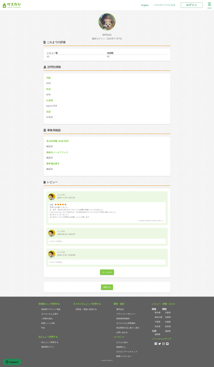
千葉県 (157, 321)
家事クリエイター (124, 356)
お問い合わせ (122, 332)
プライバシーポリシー (125, 314)
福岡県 (157, 334)
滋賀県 (168, 331)
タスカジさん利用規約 (125, 323)
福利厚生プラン (48, 346)
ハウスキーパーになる (164, 5)
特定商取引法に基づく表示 (127, 327)
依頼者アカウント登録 (50, 309)
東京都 (157, 312)
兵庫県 (168, 317)
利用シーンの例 (48, 323)
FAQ (43, 327)
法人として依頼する (49, 342)
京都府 (168, 321)
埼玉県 (157, 326)
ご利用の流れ (47, 318)
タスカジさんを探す (49, 314)
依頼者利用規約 (123, 318)
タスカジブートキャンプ (126, 351)
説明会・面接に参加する (86, 309)
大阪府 (168, 312)
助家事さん (121, 347)
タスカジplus (122, 342)
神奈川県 (158, 317)
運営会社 (120, 309)
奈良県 (168, 326)
